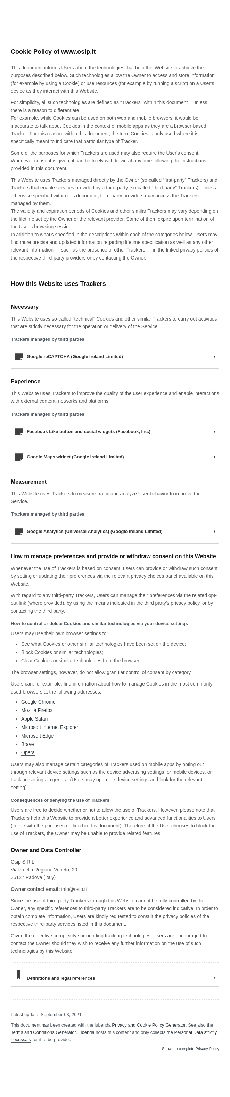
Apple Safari (34, 719)
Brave (27, 744)
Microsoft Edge (37, 736)
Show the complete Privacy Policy (190, 1049)
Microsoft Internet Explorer (49, 727)
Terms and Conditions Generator (43, 1032)
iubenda (86, 1032)
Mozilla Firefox (36, 710)
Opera (28, 752)
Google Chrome (38, 702)
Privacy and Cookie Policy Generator (149, 1025)
